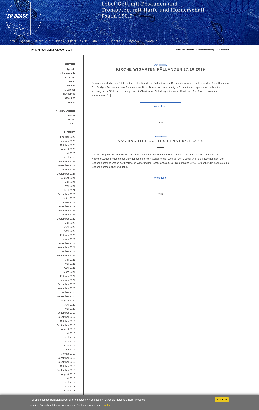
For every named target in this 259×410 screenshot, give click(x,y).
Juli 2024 (70, 181)
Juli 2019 (70, 333)
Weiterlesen (160, 106)
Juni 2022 (69, 227)
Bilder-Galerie (67, 73)
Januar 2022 (68, 239)
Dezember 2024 (66, 161)
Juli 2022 (70, 222)
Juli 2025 (70, 153)
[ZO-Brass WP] (23, 18)
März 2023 (69, 198)
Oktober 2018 (67, 366)
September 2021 (66, 255)
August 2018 (68, 374)
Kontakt (71, 85)
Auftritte (160, 65)
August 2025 (68, 149)
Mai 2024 (70, 185)
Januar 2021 (68, 280)
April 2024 (69, 190)
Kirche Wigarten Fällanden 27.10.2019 (160, 69)
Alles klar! (221, 399)
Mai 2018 (70, 386)
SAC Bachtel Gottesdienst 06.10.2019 (161, 141)
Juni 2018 (69, 382)
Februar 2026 (67, 136)
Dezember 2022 (66, 206)
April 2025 (69, 157)
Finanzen (70, 77)
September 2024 (66, 173)
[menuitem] (11, 41)
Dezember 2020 (66, 284)
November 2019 (66, 316)
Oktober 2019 (67, 321)
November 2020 (66, 288)
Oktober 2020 (67, 292)
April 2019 (69, 345)
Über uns (70, 97)
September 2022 (66, 218)
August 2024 (68, 177)
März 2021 (69, 271)
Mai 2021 (70, 263)
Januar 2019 (68, 353)
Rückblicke (69, 93)
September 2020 (66, 296)
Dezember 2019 (66, 312)
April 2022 (69, 230)
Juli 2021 (70, 259)
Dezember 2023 (66, 194)
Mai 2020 (70, 308)
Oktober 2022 (67, 214)
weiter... (107, 405)
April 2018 (69, 390)
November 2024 (66, 165)
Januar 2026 (68, 141)
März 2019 (69, 349)
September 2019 (66, 325)
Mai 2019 (70, 341)
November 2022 (66, 210)
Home (72, 81)
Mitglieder (69, 89)
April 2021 (69, 267)
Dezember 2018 (66, 357)
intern (72, 123)
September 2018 (66, 370)
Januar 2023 (68, 202)
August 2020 (68, 300)
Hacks (71, 119)
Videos (71, 102)
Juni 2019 (69, 337)
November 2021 (66, 247)
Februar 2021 (67, 276)
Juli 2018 (70, 378)
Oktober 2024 (67, 169)
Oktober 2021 (67, 251)
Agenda (71, 69)
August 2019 (68, 329)
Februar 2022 (67, 235)
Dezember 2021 (66, 243)
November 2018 (66, 361)
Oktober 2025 (67, 145)
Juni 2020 (69, 304)
